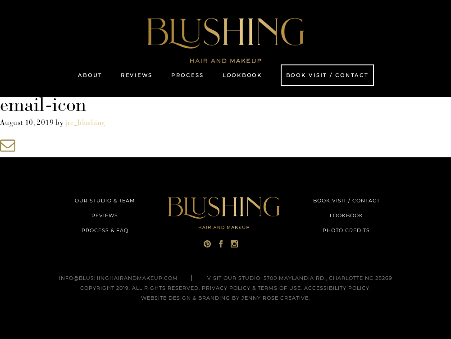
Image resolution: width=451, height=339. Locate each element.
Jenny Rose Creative (275, 298)
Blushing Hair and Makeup (226, 40)
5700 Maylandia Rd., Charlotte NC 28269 (328, 278)
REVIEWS (104, 215)
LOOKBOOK (346, 215)
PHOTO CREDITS (346, 230)
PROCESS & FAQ (105, 230)
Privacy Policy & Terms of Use (251, 288)
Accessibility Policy (336, 288)
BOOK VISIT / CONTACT (346, 200)
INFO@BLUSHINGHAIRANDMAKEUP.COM (118, 278)
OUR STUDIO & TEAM (105, 200)
